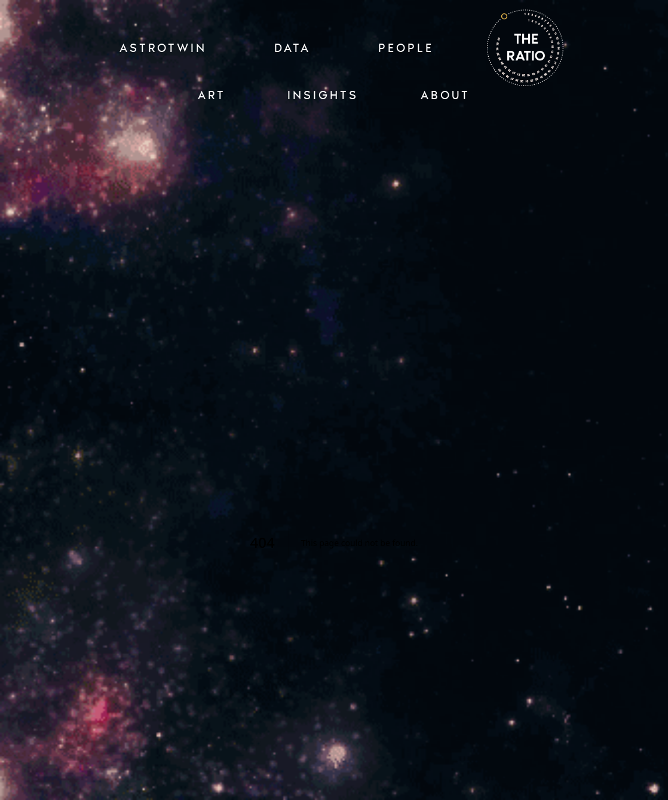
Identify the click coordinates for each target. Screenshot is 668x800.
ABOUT (445, 95)
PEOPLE (406, 48)
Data (292, 48)
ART (212, 95)
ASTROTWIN (163, 48)
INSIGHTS (322, 95)
